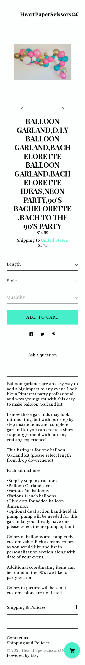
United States (54, 240)
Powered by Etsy (23, 655)
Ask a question (42, 355)
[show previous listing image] (32, 107)
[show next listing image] (52, 107)
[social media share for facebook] (31, 332)
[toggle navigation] (75, 14)
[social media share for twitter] (42, 332)
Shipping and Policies (28, 643)
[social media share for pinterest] (54, 332)
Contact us (17, 638)
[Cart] (72, 650)
